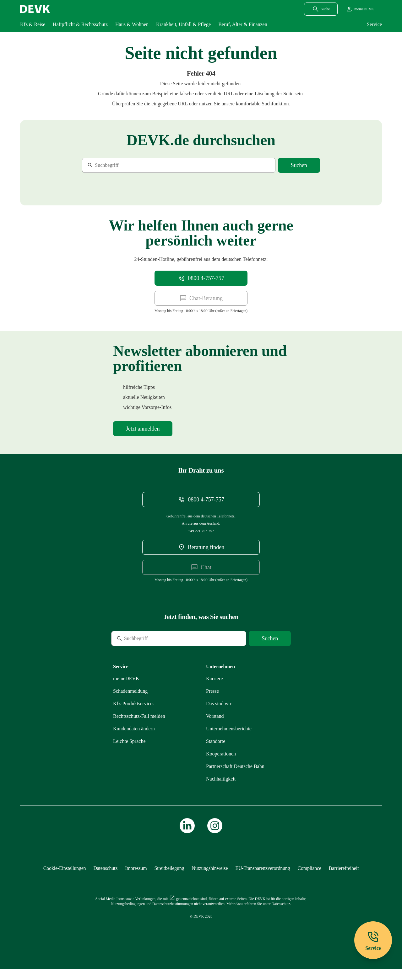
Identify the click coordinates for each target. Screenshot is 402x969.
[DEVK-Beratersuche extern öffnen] (200, 547)
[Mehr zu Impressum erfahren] (136, 868)
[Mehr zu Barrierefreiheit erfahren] (344, 868)
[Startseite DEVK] (35, 9)
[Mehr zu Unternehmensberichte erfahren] (229, 728)
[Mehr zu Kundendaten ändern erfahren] (134, 728)
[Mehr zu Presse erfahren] (212, 691)
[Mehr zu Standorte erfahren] (215, 741)
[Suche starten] (299, 165)
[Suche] (125, 165)
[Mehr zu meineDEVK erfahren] (126, 678)
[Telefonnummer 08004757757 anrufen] (201, 278)
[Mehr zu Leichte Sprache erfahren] (129, 741)
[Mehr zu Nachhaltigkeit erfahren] (221, 778)
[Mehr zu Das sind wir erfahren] (218, 703)
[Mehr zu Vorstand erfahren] (215, 716)
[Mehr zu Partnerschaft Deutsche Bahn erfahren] (235, 766)
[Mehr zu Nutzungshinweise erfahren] (210, 868)
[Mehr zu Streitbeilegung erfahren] (169, 868)
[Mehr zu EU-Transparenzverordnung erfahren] (262, 868)
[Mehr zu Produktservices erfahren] (134, 703)
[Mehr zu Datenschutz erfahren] (105, 868)
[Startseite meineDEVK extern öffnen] (360, 9)
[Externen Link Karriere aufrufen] (214, 678)
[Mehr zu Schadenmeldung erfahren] (130, 691)
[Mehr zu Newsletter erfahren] (142, 428)
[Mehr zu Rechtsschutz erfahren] (139, 716)
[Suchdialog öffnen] (321, 9)
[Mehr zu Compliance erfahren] (309, 868)
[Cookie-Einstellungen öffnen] (64, 868)
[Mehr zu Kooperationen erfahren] (221, 753)
